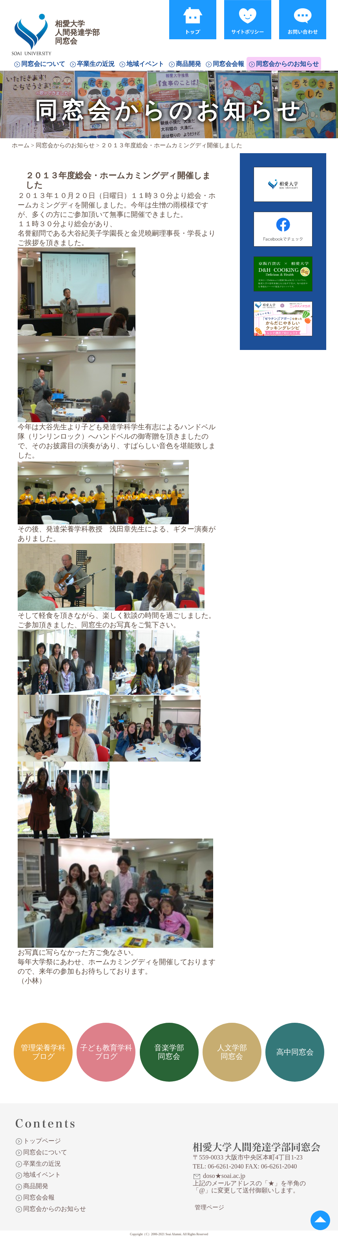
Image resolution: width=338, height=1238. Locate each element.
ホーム (20, 145)
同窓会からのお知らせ (287, 63)
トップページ (42, 1140)
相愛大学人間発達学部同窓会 (33, 25)
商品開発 (188, 63)
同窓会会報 (228, 63)
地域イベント (145, 63)
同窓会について (43, 63)
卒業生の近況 (96, 63)
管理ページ (209, 1207)
